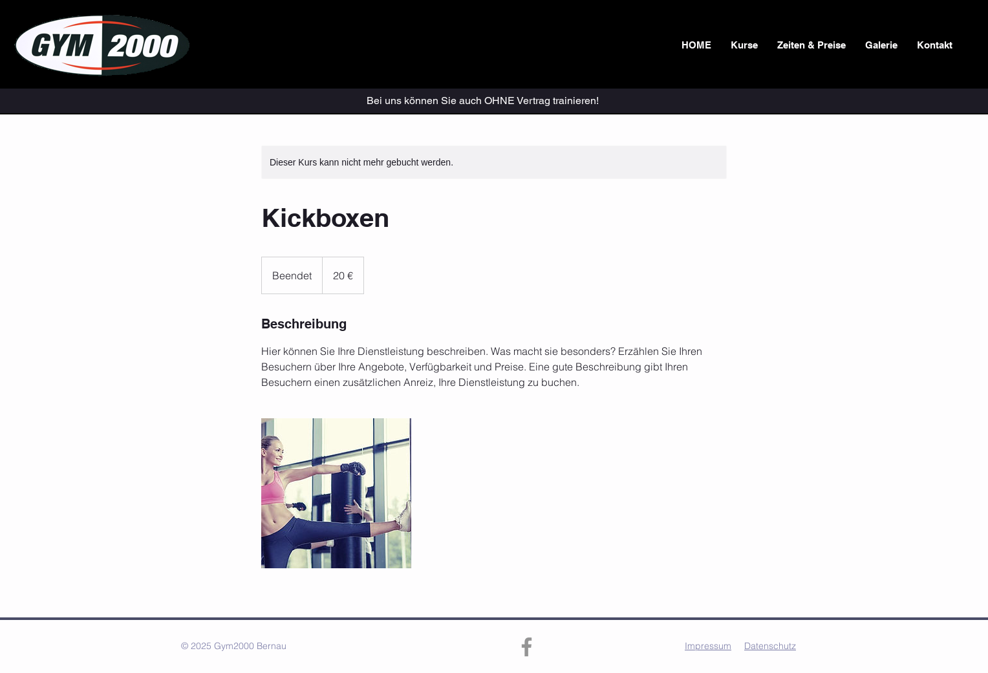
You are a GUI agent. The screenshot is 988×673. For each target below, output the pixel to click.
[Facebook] (526, 646)
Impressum (708, 646)
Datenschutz (770, 646)
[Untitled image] (336, 493)
